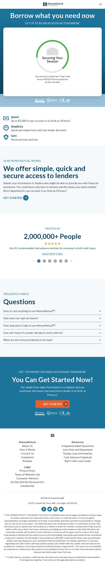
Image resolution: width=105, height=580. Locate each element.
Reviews (27, 460)
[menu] (100, 4)
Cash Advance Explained (78, 457)
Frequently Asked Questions (78, 445)
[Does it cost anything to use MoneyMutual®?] (52, 311)
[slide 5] (60, 261)
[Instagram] (55, 509)
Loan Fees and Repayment (78, 449)
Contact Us (27, 453)
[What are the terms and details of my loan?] (52, 340)
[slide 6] (66, 261)
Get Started (15, 198)
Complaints (27, 457)
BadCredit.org (52, 254)
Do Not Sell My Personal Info (27, 482)
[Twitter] (49, 509)
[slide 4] (55, 261)
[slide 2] (44, 261)
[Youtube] (61, 509)
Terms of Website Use (27, 474)
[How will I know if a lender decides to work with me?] (52, 333)
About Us (27, 445)
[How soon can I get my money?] (52, 318)
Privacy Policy (27, 470)
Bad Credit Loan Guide (78, 460)
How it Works (27, 449)
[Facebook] (43, 509)
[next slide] (71, 261)
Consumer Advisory (27, 478)
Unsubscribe (27, 485)
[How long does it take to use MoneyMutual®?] (52, 325)
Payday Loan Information (77, 453)
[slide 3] (49, 261)
